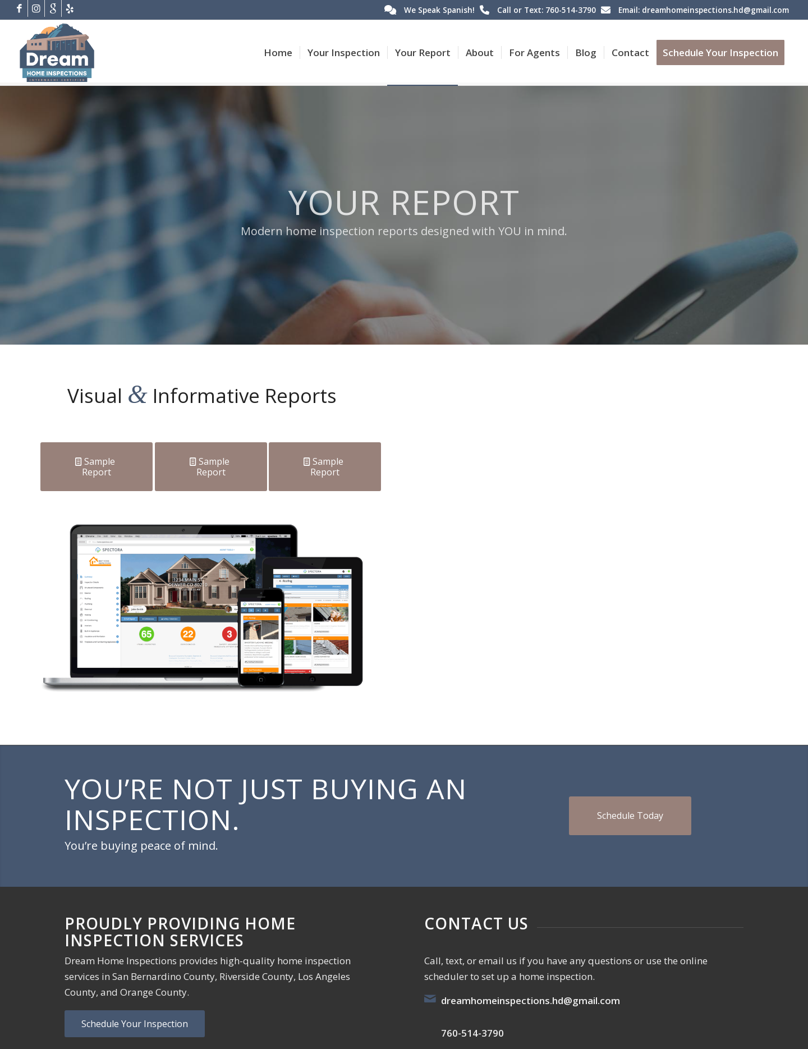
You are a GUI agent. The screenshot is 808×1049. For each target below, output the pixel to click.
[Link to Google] (53, 8)
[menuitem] (278, 52)
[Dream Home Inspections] (57, 52)
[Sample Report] (96, 466)
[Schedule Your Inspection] (135, 1023)
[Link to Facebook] (19, 8)
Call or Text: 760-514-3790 (546, 9)
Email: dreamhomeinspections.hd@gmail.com (703, 9)
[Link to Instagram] (36, 8)
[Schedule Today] (630, 815)
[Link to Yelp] (70, 8)
